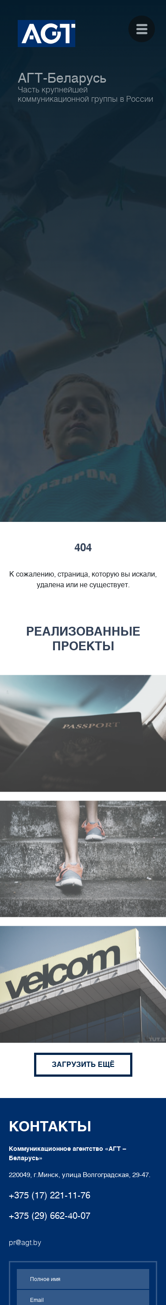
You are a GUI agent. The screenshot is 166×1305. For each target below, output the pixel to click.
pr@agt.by (25, 1242)
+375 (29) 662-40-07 (49, 1215)
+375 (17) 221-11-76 (49, 1195)
